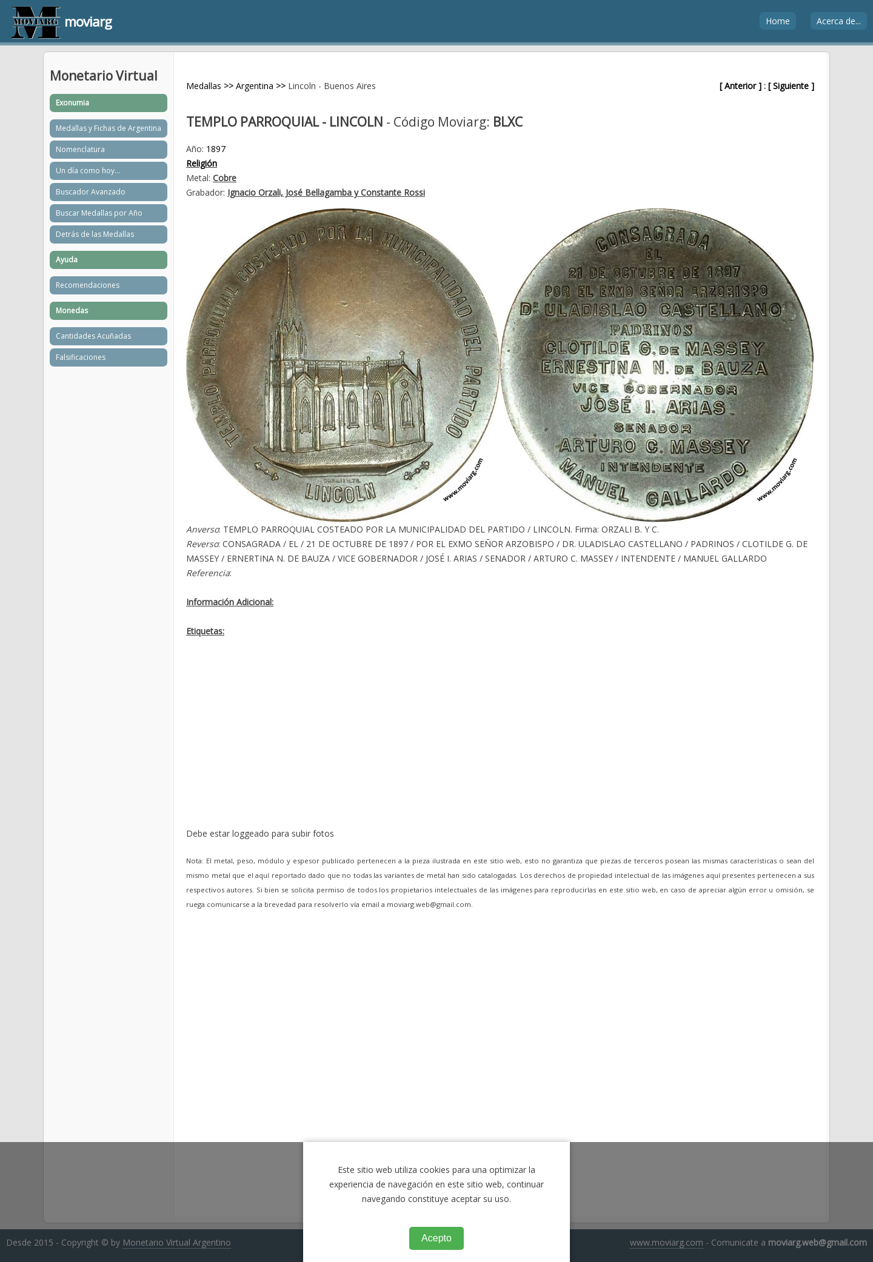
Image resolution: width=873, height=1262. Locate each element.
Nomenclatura (80, 149)
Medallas (203, 85)
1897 (216, 148)
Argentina (254, 85)
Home (778, 21)
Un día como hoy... (88, 170)
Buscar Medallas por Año (99, 213)
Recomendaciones (87, 285)
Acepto (436, 1238)
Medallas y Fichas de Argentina (108, 128)
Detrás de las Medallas (95, 234)
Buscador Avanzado (90, 192)
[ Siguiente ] (791, 85)
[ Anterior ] (740, 85)
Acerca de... (839, 21)
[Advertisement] (500, 741)
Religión (201, 163)
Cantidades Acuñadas (93, 336)
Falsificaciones (80, 357)
